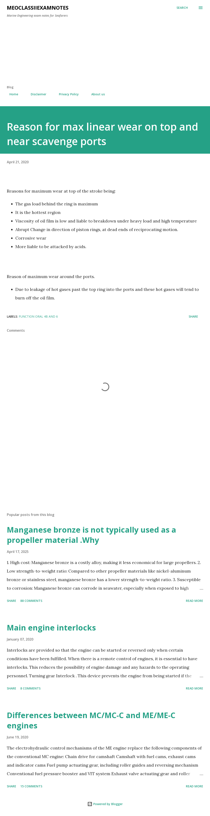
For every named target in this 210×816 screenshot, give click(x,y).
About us (95, 94)
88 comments (31, 601)
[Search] (182, 7)
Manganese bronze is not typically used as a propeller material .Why (91, 534)
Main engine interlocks (51, 627)
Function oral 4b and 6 (38, 316)
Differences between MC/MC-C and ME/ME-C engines (91, 720)
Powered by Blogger (105, 804)
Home (11, 94)
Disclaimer (36, 94)
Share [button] (193, 316)
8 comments (30, 688)
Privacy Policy (66, 94)
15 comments (31, 786)
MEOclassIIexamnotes (38, 7)
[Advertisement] (105, 53)
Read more (194, 601)
